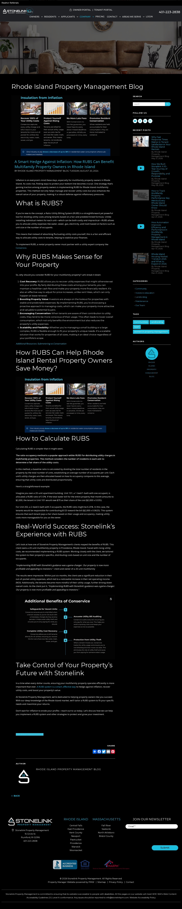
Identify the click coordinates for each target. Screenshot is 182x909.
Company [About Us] (85, 17)
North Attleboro (106, 832)
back (15, 796)
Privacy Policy (116, 882)
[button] (178, 286)
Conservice (21, 247)
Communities (141, 322)
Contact (112, 17)
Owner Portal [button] (82, 10)
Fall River (106, 825)
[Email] (151, 826)
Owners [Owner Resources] (34, 17)
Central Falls (76, 825)
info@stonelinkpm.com (117, 897)
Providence (76, 843)
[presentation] (158, 835)
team (137, 327)
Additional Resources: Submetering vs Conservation (41, 343)
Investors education (144, 293)
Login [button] (149, 16)
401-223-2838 (169, 12)
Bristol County (106, 836)
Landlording (141, 297)
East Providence (76, 829)
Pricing (99, 16)
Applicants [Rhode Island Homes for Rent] (68, 17)
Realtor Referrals (10, 3)
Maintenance (141, 301)
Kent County (75, 832)
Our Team (140, 305)
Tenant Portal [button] (103, 10)
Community (141, 288)
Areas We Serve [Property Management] (131, 17)
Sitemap (101, 882)
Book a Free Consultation (29, 734)
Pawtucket (76, 839)
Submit (165, 847)
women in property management (151, 331)
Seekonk (106, 829)
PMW (91, 882)
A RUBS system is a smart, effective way (56, 686)
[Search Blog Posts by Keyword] (149, 104)
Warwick (76, 847)
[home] (17, 11)
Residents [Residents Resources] (50, 17)
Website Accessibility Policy (143, 897)
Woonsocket (76, 850)
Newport (75, 836)
